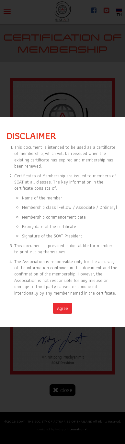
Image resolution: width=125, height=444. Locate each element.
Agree (62, 308)
